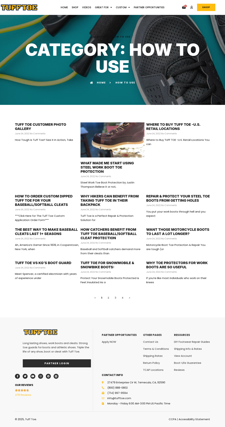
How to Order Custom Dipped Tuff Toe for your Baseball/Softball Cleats (44, 200)
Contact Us (150, 365)
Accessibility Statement (194, 419)
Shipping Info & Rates (188, 372)
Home (64, 7)
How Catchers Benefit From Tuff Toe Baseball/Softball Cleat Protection (109, 233)
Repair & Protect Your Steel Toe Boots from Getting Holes (178, 198)
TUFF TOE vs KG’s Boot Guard (43, 263)
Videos (86, 7)
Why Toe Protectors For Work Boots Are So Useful (177, 265)
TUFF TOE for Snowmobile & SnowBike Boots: (107, 265)
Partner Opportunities (149, 7)
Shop (75, 7)
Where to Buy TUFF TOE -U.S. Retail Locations (173, 126)
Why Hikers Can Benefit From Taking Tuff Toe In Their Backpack (110, 200)
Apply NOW (109, 365)
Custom (123, 7)
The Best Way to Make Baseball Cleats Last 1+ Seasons (46, 231)
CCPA (172, 419)
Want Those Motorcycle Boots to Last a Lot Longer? (177, 231)
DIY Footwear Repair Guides (192, 365)
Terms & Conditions (156, 372)
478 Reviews (23, 395)
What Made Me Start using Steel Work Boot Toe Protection (107, 167)
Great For (103, 7)
